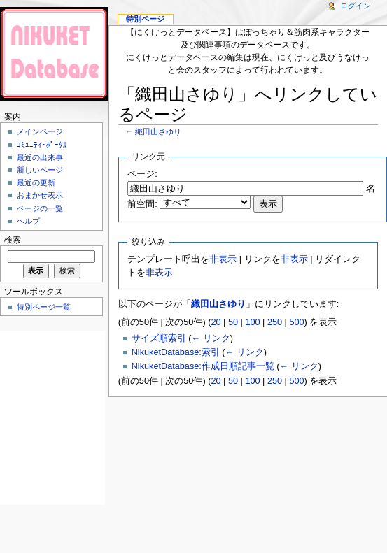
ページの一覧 (40, 208)
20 (215, 322)
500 (296, 322)
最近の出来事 (40, 157)
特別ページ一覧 (44, 307)
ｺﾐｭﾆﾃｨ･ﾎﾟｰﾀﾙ (42, 145)
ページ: (142, 174)
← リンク (210, 338)
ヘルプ (28, 221)
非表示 (223, 259)
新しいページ (40, 170)
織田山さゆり (158, 131)
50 (233, 322)
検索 (12, 240)
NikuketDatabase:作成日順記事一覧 (203, 366)
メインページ (40, 131)
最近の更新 (36, 182)
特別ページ (145, 19)
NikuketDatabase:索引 (176, 352)
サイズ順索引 (159, 338)
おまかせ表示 (40, 195)
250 (274, 322)
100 (252, 322)
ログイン (355, 5)
